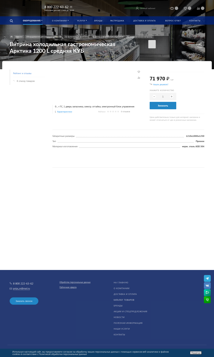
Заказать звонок (24, 300)
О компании (121, 288)
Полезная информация (128, 323)
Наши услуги (122, 328)
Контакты (119, 334)
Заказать (163, 105)
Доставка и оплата (125, 294)
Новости (119, 317)
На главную (121, 282)
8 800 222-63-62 (56, 6)
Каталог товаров (124, 299)
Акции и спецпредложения (130, 311)
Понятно (195, 352)
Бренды (118, 305)
